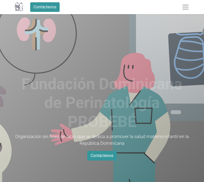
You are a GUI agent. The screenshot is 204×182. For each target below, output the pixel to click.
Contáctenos (45, 7)
